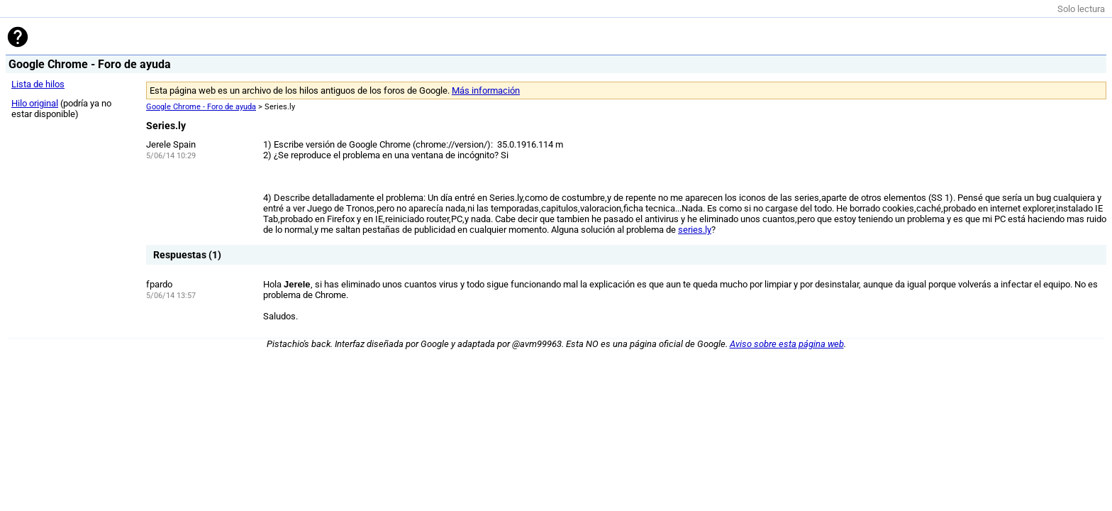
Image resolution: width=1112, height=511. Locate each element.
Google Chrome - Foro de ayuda (201, 106)
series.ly (694, 229)
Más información (486, 90)
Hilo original (34, 103)
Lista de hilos (38, 84)
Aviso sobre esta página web (787, 344)
